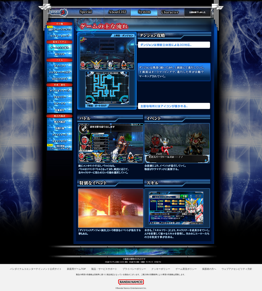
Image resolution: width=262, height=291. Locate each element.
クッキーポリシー (160, 269)
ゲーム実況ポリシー (186, 269)
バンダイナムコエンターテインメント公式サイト (36, 269)
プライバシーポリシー (134, 269)
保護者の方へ (209, 269)
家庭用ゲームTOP (76, 269)
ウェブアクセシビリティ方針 (237, 269)
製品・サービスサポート (104, 269)
